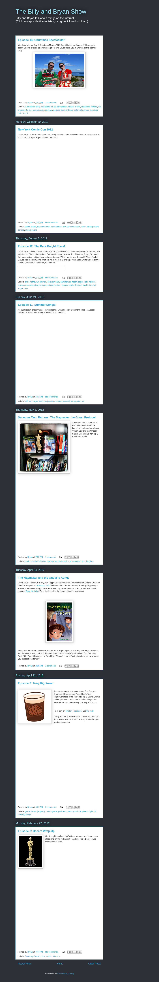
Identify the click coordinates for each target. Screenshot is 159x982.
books (27, 561)
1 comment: (50, 557)
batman (43, 282)
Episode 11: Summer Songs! (37, 304)
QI (95, 811)
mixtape (58, 401)
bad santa (45, 107)
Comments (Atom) (65, 974)
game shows (30, 811)
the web (90, 711)
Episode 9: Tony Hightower (36, 683)
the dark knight (81, 285)
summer (80, 401)
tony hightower (24, 814)
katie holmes (89, 282)
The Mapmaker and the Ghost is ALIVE (43, 577)
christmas (85, 107)
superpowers (31, 230)
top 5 (25, 113)
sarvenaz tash (61, 561)
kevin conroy (23, 285)
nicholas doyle (67, 285)
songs (73, 401)
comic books (30, 226)
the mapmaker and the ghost (81, 561)
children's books (38, 561)
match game (51, 811)
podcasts (62, 811)
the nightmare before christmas (75, 110)
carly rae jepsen (46, 401)
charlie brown (74, 107)
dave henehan (43, 226)
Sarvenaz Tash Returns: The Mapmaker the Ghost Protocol (57, 417)
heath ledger (77, 282)
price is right (87, 811)
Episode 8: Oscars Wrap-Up (36, 831)
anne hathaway (32, 282)
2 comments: (51, 102)
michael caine (53, 285)
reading (50, 561)
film (43, 956)
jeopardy (41, 811)
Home (60, 963)
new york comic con (71, 226)
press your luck (74, 811)
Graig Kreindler (32, 591)
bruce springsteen (59, 107)
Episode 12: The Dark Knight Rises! (41, 246)
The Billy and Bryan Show (50, 11)
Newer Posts (25, 963)
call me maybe (31, 401)
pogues (56, 110)
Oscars (56, 956)
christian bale (53, 282)
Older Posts (94, 963)
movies (49, 956)
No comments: (52, 222)
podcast (48, 110)
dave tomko (56, 226)
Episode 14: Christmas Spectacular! (41, 40)
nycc (84, 226)
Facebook (77, 711)
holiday (94, 107)
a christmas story (32, 107)
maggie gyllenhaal (38, 285)
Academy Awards (32, 956)
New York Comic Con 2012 (35, 129)
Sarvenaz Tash (43, 585)
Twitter (69, 711)
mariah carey (38, 110)
